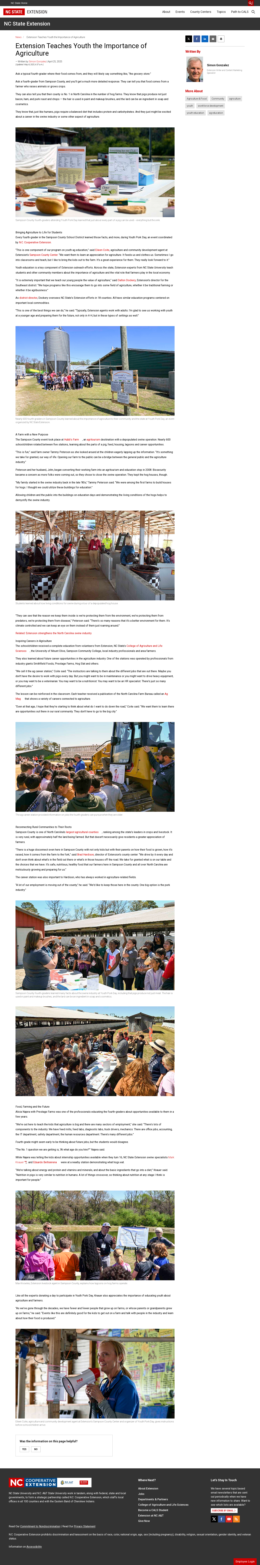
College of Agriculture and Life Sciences (163, 1504)
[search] (251, 3)
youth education (195, 113)
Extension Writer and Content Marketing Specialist (224, 71)
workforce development (210, 105)
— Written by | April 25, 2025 (39, 61)
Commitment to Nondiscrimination (40, 1526)
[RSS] (236, 1519)
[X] (214, 1519)
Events (180, 12)
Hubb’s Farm (71, 439)
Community (218, 98)
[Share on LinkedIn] (205, 38)
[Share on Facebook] (196, 38)
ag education (216, 113)
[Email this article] (213, 38)
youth (190, 105)
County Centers (200, 12)
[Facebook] (221, 1519)
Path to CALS (240, 12)
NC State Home (19, 3)
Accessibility (34, 1546)
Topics (221, 12)
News (19, 37)
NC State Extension (27, 23)
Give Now (144, 1521)
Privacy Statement (84, 1526)
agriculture (234, 98)
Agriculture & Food (197, 98)
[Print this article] (221, 38)
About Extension (148, 1488)
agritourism (93, 439)
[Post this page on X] (188, 38)
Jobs (141, 1494)
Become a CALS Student (153, 1510)
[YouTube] (229, 1519)
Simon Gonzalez (37, 61)
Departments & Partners (153, 1499)
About (166, 12)
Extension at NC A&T (151, 1515)
